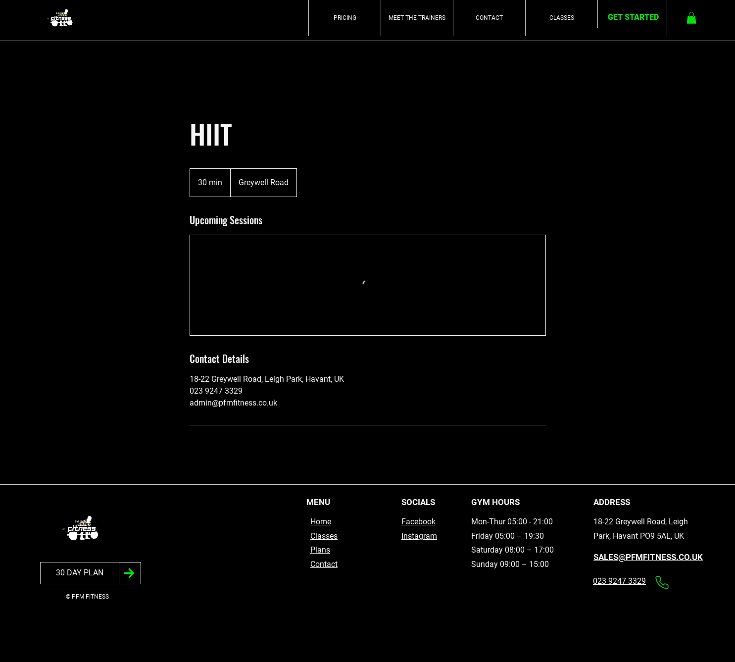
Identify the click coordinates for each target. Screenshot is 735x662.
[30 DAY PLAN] (79, 573)
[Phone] (662, 582)
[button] (691, 18)
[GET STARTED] (633, 17)
